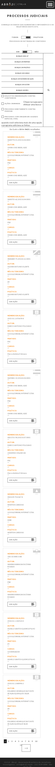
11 (21, 745)
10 (36, 741)
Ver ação (13, 183)
